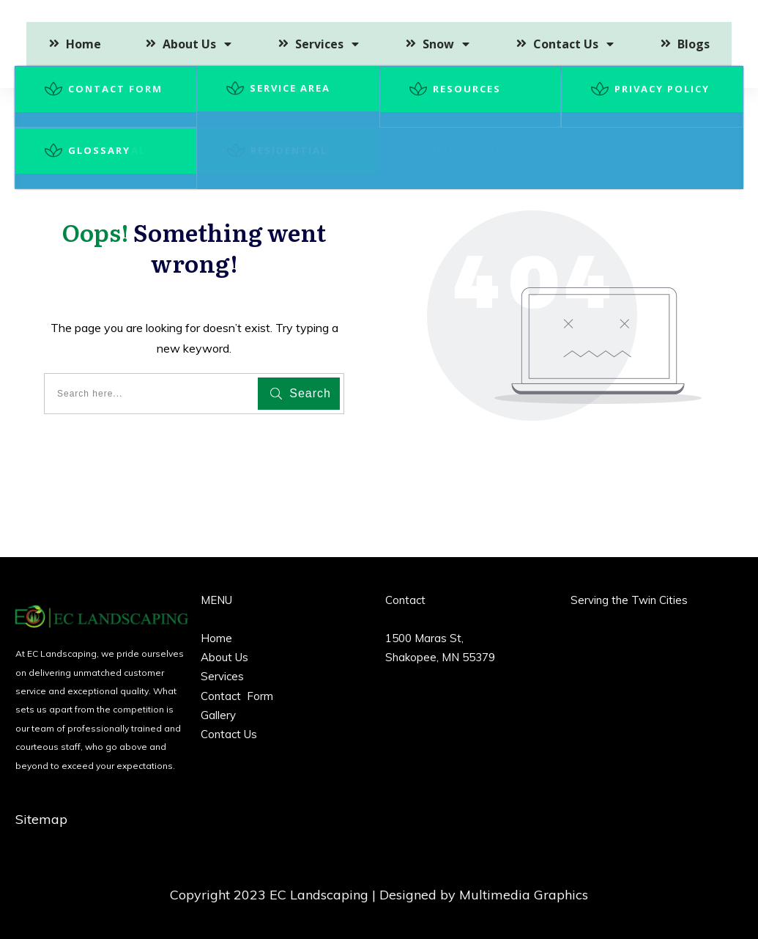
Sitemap (41, 819)
